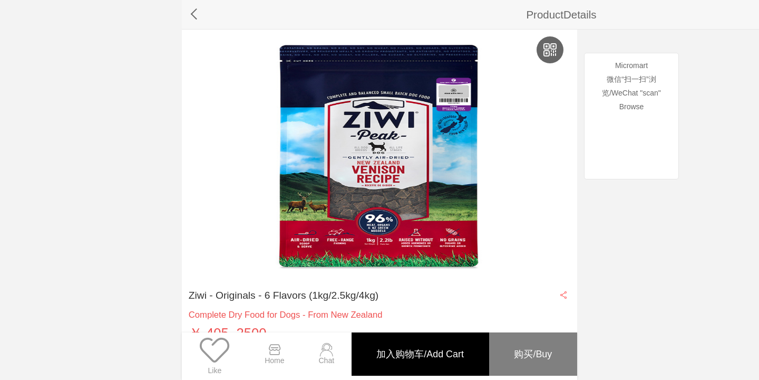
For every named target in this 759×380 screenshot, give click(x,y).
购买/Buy (531, 349)
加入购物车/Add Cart (415, 349)
